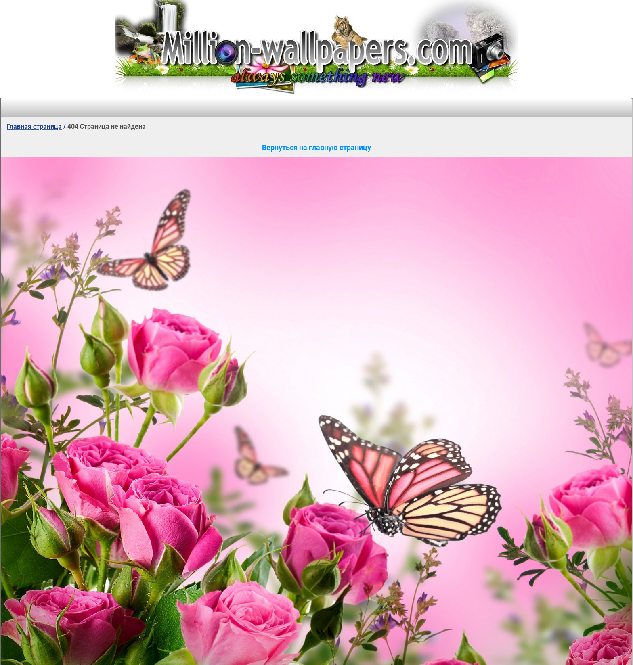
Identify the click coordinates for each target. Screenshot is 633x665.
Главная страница (34, 126)
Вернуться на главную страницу (316, 147)
